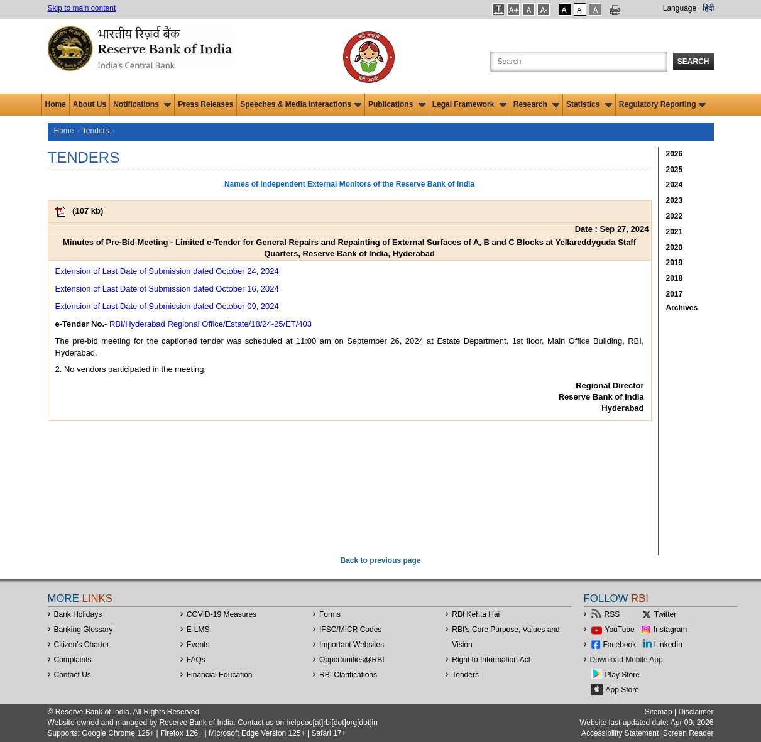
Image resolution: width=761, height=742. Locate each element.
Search (693, 61)
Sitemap (658, 711)
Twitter (665, 614)
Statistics (589, 104)
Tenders (95, 130)
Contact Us (72, 674)
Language (679, 8)
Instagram (670, 629)
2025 (674, 169)
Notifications (142, 104)
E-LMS (198, 629)
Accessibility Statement (620, 733)
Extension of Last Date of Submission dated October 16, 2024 (167, 288)
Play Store (622, 674)
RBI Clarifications (348, 674)
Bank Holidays (78, 614)
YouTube (620, 629)
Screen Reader (688, 733)
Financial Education (220, 674)
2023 (674, 200)
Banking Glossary (83, 629)
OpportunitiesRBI (352, 659)
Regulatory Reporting (662, 104)
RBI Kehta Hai (476, 614)
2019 (674, 262)
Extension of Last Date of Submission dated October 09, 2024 (167, 306)
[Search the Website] (578, 62)
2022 (674, 216)
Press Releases (205, 104)
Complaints (73, 659)
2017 (674, 294)
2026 (674, 154)
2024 (674, 184)
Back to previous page (380, 560)
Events (198, 644)
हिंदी (708, 8)
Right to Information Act (491, 659)
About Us (89, 104)
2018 (674, 278)
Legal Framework (469, 104)
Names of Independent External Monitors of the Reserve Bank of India (349, 184)
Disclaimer (695, 711)
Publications (396, 104)
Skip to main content (82, 8)
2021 (674, 231)
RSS (612, 614)
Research (536, 104)
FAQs (196, 659)
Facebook (620, 644)
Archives (682, 307)
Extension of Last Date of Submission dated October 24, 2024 (167, 271)
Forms (330, 614)
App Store (622, 689)
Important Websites (351, 644)
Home (55, 104)
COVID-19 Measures (221, 614)
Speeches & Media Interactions (300, 104)
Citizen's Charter (81, 644)
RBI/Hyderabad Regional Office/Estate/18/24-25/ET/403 (210, 324)
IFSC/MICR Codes (350, 629)
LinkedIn (668, 644)
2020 (674, 247)
